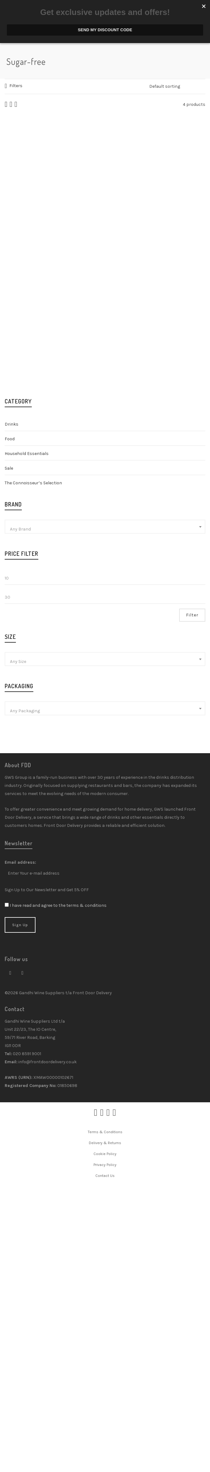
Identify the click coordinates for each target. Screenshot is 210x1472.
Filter (192, 898)
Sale (9, 752)
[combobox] (105, 810)
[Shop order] (177, 86)
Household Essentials (27, 737)
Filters (15, 85)
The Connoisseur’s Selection (33, 766)
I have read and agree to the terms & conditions (58, 1189)
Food (10, 722)
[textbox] (105, 813)
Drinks (11, 708)
